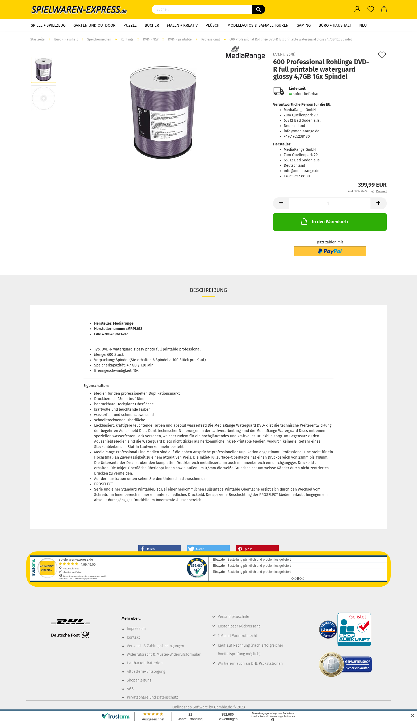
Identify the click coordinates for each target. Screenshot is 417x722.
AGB (130, 689)
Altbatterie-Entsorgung (146, 671)
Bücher (152, 25)
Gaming (304, 25)
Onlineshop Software (190, 707)
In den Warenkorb (324, 221)
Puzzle (130, 25)
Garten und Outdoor (94, 25)
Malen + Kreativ (182, 25)
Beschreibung (208, 290)
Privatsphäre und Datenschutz (152, 697)
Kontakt (133, 637)
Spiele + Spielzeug (48, 25)
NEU (363, 25)
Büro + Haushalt (335, 25)
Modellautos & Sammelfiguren (258, 25)
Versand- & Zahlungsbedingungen (155, 646)
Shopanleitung (139, 680)
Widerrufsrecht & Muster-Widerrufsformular (164, 654)
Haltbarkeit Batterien (144, 663)
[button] (159, 549)
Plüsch (212, 25)
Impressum (136, 628)
